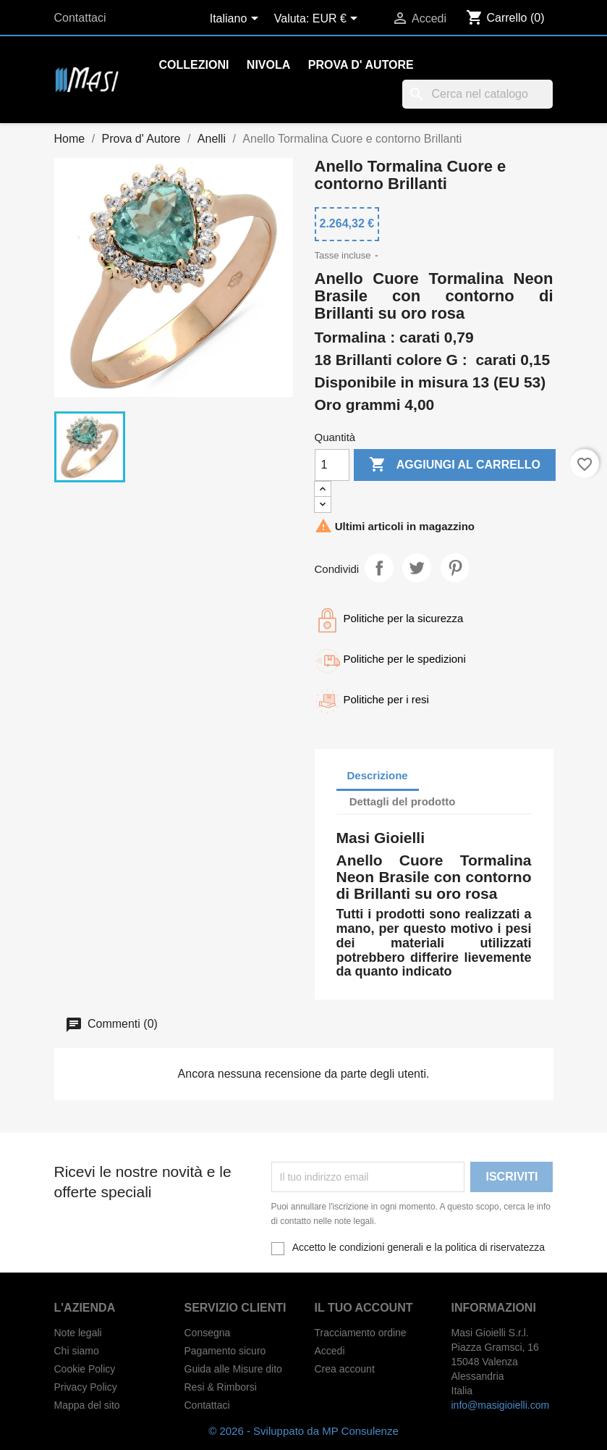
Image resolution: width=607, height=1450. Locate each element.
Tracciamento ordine (361, 1332)
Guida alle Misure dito (233, 1369)
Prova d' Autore (361, 65)
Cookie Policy (85, 1369)
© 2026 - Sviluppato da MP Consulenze (303, 1431)
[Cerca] (477, 94)
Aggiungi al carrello (454, 465)
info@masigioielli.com (500, 1405)
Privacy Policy (85, 1387)
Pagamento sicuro (225, 1351)
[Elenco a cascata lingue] (236, 19)
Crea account (345, 1369)
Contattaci (80, 18)
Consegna (207, 1332)
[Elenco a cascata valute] (338, 19)
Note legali (78, 1332)
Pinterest (455, 567)
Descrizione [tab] (377, 775)
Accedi (330, 1351)
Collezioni (194, 65)
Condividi (379, 567)
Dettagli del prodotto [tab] (402, 801)
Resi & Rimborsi (220, 1387)
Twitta (416, 567)
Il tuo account (364, 1308)
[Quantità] (332, 465)
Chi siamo (76, 1351)
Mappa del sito (87, 1405)
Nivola (268, 65)
